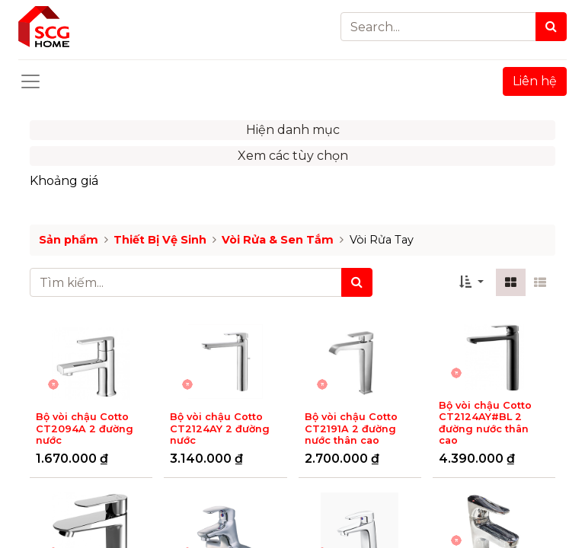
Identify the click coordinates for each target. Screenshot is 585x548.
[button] (471, 282)
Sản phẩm (68, 240)
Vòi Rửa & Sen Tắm (278, 240)
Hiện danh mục (293, 130)
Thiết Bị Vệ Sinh (159, 240)
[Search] (551, 26)
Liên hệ (535, 81)
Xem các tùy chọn (293, 155)
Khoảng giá (64, 181)
